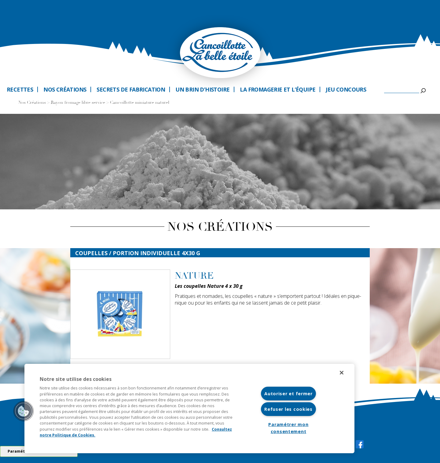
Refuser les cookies (288, 409)
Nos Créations (32, 102)
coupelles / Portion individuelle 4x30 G (137, 253)
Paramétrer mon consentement (288, 427)
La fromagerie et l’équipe (277, 89)
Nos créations (64, 89)
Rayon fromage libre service (78, 102)
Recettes (20, 89)
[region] (189, 408)
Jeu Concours (346, 89)
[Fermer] (341, 372)
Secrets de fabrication (131, 89)
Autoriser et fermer (288, 393)
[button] (23, 411)
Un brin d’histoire (202, 89)
